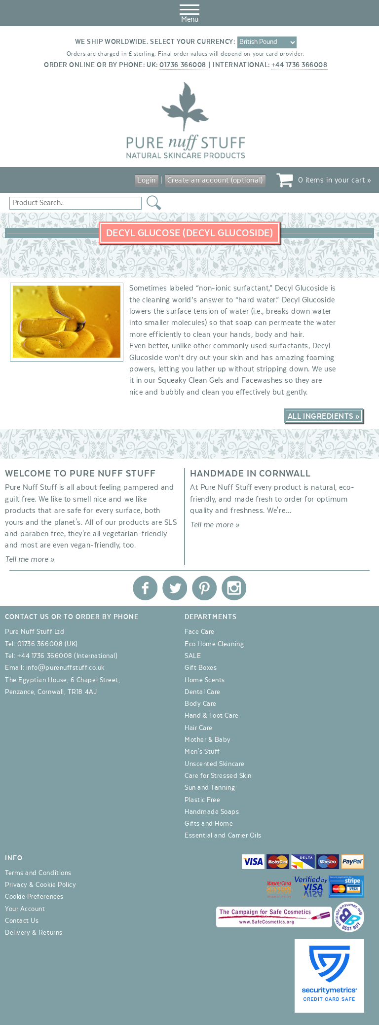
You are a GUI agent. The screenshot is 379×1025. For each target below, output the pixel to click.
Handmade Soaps (212, 812)
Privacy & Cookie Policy (40, 885)
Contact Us (21, 921)
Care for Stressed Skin (218, 776)
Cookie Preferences (34, 897)
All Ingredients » (324, 416)
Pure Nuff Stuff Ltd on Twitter (174, 588)
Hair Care (199, 728)
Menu (189, 12)
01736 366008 (182, 65)
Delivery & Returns (34, 933)
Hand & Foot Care (212, 716)
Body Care (201, 704)
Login (146, 180)
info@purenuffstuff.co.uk (65, 668)
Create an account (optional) (215, 180)
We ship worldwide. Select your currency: (155, 42)
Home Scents (205, 680)
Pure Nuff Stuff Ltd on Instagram (234, 588)
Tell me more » (30, 559)
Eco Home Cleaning (214, 644)
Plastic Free (202, 800)
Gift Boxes (201, 668)
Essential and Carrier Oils (223, 836)
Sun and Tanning (210, 788)
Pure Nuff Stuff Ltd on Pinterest (204, 588)
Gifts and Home (209, 824)
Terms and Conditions (38, 873)
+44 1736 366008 (299, 65)
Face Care (200, 632)
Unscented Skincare (215, 764)
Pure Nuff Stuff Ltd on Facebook (145, 588)
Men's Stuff (202, 752)
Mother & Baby (208, 740)
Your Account (25, 909)
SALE (193, 656)
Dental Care (203, 692)
